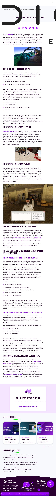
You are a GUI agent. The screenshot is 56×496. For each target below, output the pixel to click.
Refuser (40, 494)
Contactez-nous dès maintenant (28, 406)
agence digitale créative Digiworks (13, 374)
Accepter (47, 494)
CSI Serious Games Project (10, 131)
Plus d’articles (47, 446)
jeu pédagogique (22, 74)
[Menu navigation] (53, 2)
